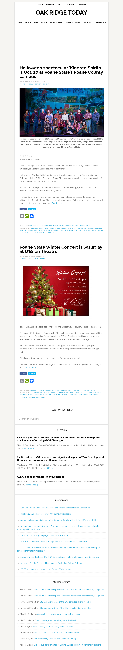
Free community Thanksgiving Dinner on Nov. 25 (54, 639)
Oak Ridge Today (61, 12)
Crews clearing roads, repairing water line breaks (58, 614)
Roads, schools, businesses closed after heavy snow (57, 632)
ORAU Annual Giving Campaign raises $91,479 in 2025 (44, 535)
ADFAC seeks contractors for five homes (40, 476)
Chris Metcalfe (67, 228)
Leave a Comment (42, 84)
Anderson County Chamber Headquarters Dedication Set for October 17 (52, 563)
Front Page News (71, 226)
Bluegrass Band (36, 392)
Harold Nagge (33, 395)
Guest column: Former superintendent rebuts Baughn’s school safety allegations (68, 589)
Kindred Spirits (52, 230)
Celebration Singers (64, 392)
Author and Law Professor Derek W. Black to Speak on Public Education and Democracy (59, 557)
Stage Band (40, 397)
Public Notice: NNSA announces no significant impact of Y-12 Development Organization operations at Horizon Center (60, 459)
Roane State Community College (42, 233)
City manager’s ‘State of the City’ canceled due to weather (65, 602)
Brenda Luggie (54, 228)
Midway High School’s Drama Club (71, 230)
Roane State (24, 233)
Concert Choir (91, 392)
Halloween (40, 230)
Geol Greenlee (30, 230)
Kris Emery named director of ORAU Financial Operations (45, 514)
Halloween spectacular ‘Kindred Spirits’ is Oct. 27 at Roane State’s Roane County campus (61, 72)
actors (33, 228)
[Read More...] (28, 448)
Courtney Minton (80, 228)
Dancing (40, 226)
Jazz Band (56, 395)
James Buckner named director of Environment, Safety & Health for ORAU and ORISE (58, 520)
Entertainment (58, 226)
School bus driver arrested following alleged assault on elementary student (67, 645)
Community (41, 390)
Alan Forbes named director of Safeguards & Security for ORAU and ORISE (53, 541)
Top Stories (90, 390)
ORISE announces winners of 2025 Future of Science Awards (47, 569)
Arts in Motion (42, 228)
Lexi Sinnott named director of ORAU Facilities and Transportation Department (55, 508)
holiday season (45, 395)
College (32, 226)
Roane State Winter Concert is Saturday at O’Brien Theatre (61, 249)
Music (81, 226)
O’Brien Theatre (97, 230)
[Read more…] (57, 203)
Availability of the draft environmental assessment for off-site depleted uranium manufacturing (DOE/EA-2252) (59, 439)
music (88, 230)
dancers (91, 228)
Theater (87, 226)
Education (48, 226)
